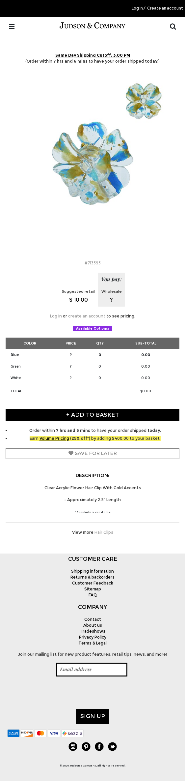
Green (16, 366)
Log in (137, 8)
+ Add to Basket (92, 414)
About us (92, 625)
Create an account (165, 8)
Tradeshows (92, 631)
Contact (92, 619)
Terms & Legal (92, 643)
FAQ (93, 594)
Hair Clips (103, 532)
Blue (15, 354)
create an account (86, 316)
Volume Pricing (54, 438)
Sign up (92, 716)
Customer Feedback (92, 583)
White (16, 378)
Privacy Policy (92, 637)
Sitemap (92, 588)
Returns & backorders (92, 577)
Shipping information (92, 571)
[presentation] (57, 693)
